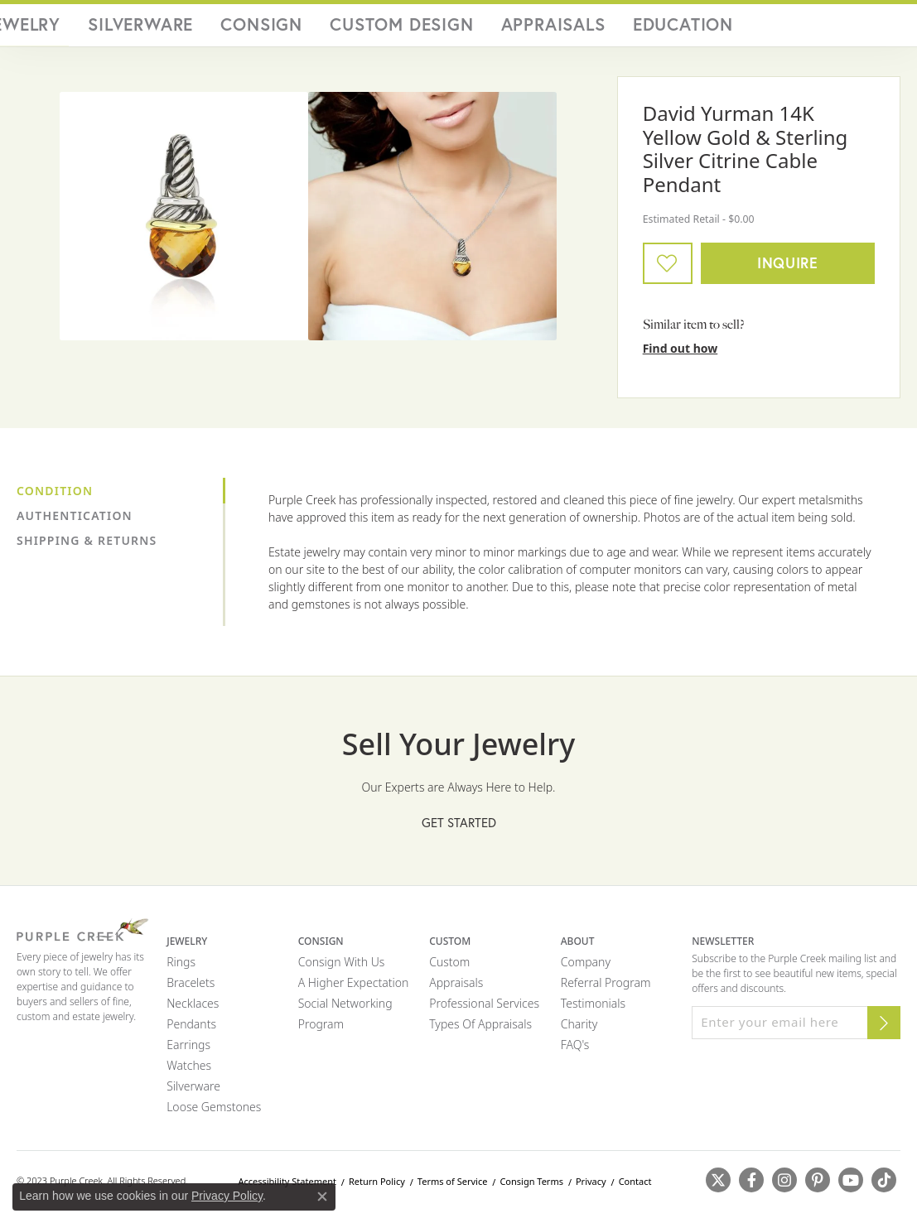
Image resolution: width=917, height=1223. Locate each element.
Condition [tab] (55, 496)
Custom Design (532, 27)
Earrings (188, 1050)
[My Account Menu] (813, 28)
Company (586, 967)
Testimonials (593, 1009)
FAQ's (575, 1050)
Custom (449, 967)
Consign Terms (531, 1187)
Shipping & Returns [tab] (87, 546)
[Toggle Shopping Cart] (884, 28)
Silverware (372, 27)
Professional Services (484, 1009)
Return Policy (377, 1187)
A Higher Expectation (353, 988)
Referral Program (606, 988)
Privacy (591, 1187)
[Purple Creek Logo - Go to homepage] (101, 28)
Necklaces (193, 1009)
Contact (635, 1187)
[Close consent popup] (322, 1196)
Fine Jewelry (287, 27)
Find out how (680, 354)
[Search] (780, 28)
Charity (579, 1030)
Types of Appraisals (480, 1030)
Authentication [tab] (75, 521)
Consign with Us (341, 967)
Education (702, 27)
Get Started (459, 828)
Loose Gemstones (214, 1112)
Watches (189, 1071)
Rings (181, 967)
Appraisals (624, 27)
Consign (446, 27)
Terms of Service (452, 1187)
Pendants (191, 1030)
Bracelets (191, 988)
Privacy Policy (227, 1195)
